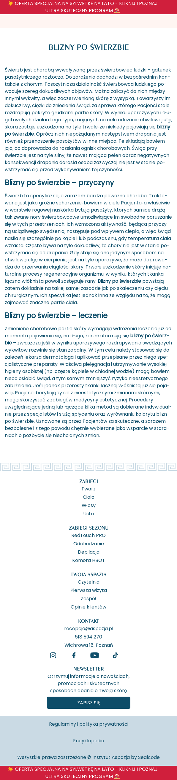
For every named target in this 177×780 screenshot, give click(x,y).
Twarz (88, 488)
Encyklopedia (88, 740)
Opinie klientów (88, 606)
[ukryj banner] (169, 8)
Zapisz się (88, 702)
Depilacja (88, 552)
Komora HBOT (88, 560)
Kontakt (88, 621)
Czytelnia (88, 581)
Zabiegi (88, 481)
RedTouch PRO (88, 535)
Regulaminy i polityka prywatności (88, 724)
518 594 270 (88, 636)
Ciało (88, 497)
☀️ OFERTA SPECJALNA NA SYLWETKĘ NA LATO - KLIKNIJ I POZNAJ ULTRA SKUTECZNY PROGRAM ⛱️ (83, 7)
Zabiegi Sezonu (88, 528)
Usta (88, 513)
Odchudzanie (88, 543)
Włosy (89, 505)
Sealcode (149, 757)
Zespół (88, 598)
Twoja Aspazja (89, 574)
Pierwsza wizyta (88, 590)
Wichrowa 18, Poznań (88, 645)
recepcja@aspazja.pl (88, 628)
